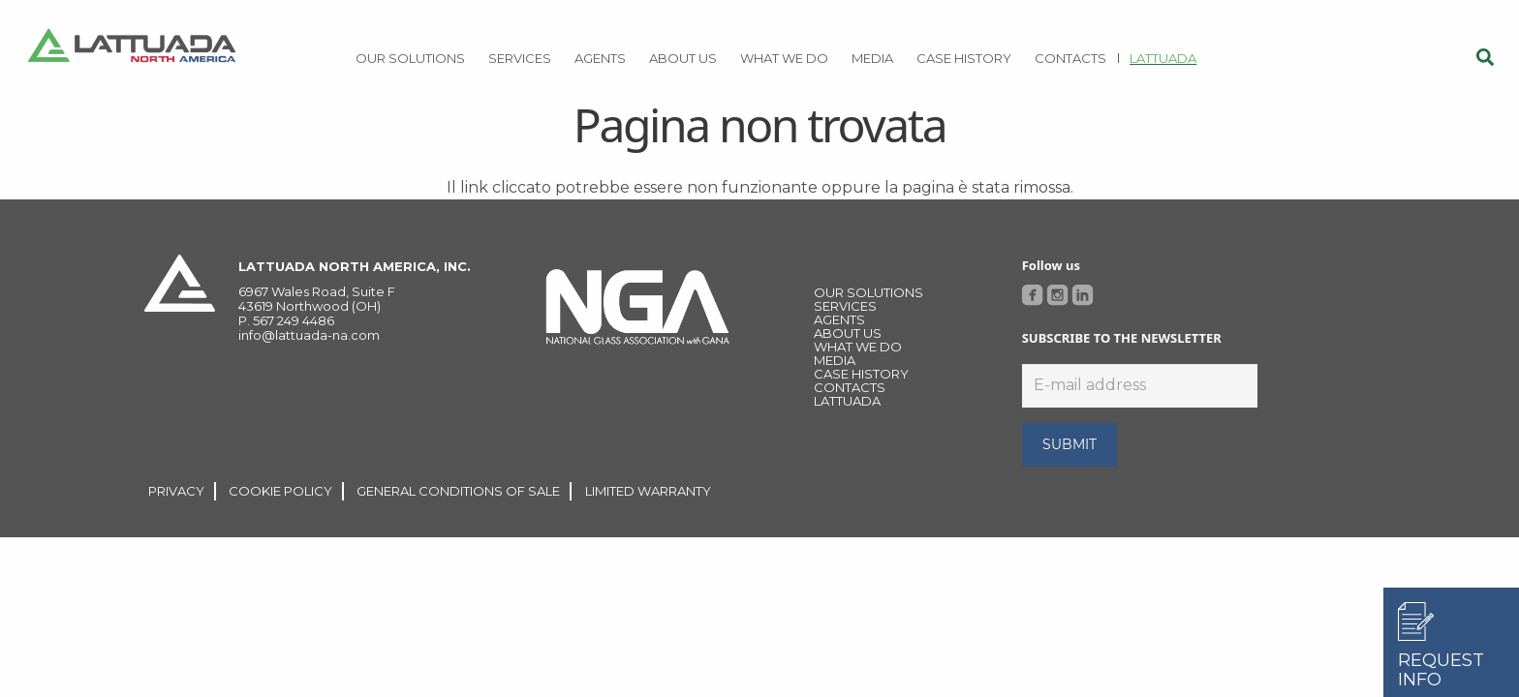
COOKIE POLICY (280, 491)
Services (845, 306)
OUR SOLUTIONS (868, 292)
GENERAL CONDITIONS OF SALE (458, 491)
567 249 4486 (293, 320)
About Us (848, 333)
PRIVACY (176, 491)
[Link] (131, 48)
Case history (861, 373)
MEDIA (834, 360)
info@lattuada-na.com (309, 335)
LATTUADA (847, 401)
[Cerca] (1485, 58)
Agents (839, 319)
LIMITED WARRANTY (648, 491)
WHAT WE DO (858, 346)
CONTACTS (849, 387)
